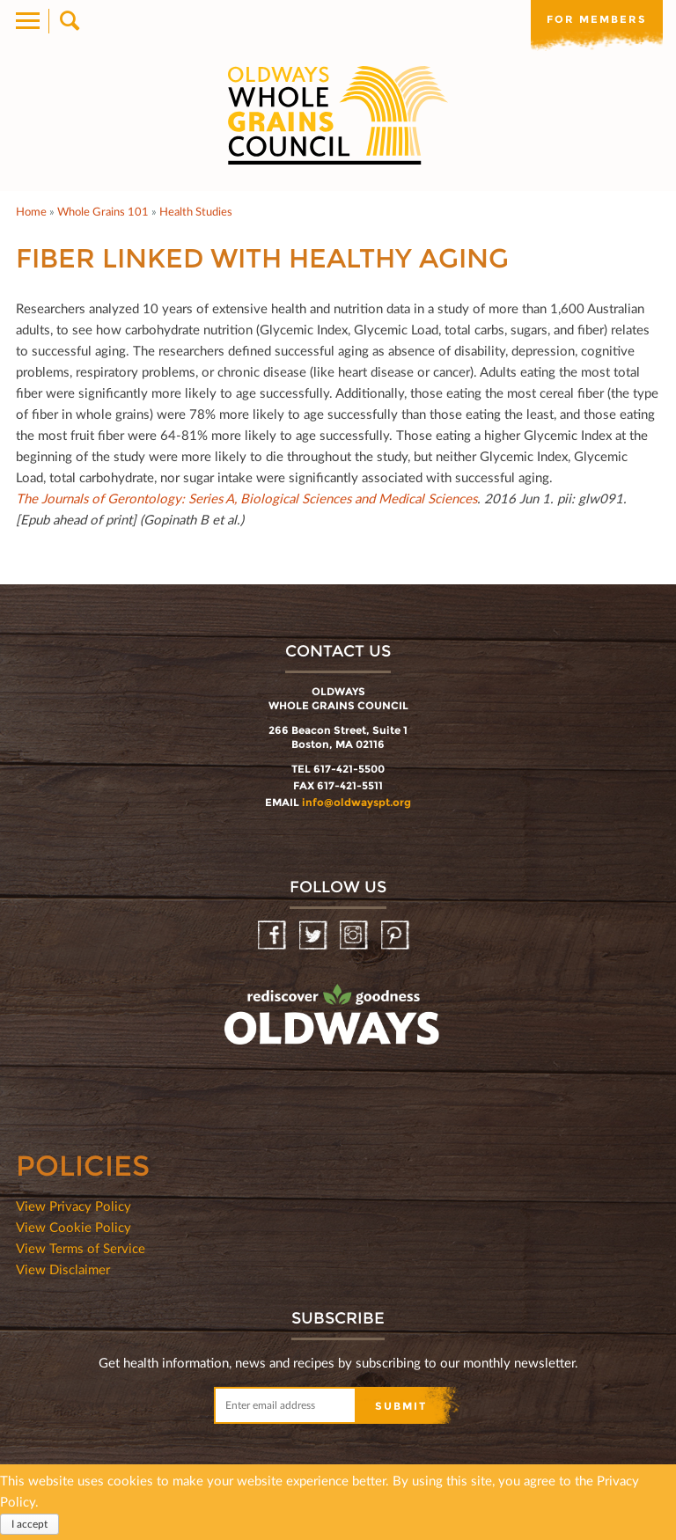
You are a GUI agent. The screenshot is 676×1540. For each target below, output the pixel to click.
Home (31, 211)
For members (597, 19)
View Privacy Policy (73, 1206)
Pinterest (396, 935)
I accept (29, 1523)
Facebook (273, 935)
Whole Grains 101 (103, 211)
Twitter (314, 935)
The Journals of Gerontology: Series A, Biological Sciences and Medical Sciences (246, 498)
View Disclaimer (63, 1269)
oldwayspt (254, 1061)
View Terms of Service (80, 1248)
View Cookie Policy (73, 1227)
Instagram (355, 935)
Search (68, 21)
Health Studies (195, 211)
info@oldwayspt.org (356, 802)
